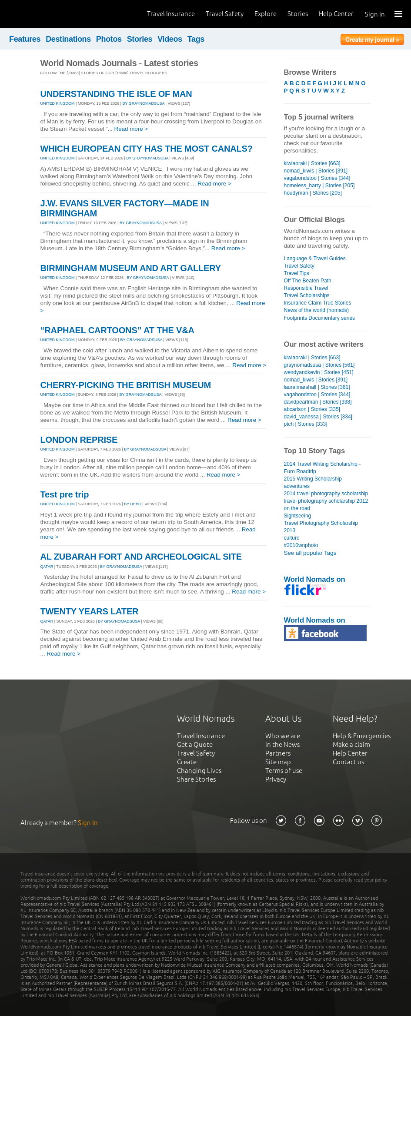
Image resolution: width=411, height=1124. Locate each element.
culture (292, 538)
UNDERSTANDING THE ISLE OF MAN (116, 94)
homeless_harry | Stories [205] (319, 185)
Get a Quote (195, 744)
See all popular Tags (310, 553)
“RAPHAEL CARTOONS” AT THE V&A (117, 330)
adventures (297, 486)
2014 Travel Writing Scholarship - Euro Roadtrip (322, 467)
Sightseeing (297, 516)
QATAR (46, 566)
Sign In (375, 14)
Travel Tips (296, 273)
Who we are (282, 735)
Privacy (275, 779)
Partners (278, 753)
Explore (265, 13)
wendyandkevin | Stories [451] (319, 372)
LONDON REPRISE (79, 439)
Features (24, 39)
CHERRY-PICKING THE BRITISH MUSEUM (125, 385)
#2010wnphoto (301, 545)
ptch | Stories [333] (305, 424)
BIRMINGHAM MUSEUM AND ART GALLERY (130, 268)
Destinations (68, 39)
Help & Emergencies (362, 735)
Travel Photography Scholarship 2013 (321, 527)
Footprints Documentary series (319, 318)
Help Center (336, 13)
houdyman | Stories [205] (313, 193)
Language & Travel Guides (315, 258)
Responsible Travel (306, 288)
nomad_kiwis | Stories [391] (316, 171)
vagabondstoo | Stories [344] (317, 178)
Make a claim (351, 744)
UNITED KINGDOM (57, 103)
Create (187, 762)
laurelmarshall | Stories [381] (317, 387)
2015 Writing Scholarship (313, 479)
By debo (132, 504)
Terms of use (283, 770)
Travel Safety (225, 13)
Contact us (348, 762)
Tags (195, 39)
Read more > (131, 129)
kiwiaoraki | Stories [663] (312, 163)
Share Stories (196, 779)
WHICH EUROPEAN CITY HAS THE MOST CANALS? (146, 148)
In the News (282, 744)
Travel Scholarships (307, 295)
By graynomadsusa (143, 103)
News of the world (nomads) (316, 310)
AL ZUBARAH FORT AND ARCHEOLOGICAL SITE (141, 556)
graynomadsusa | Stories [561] (319, 365)
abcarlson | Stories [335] (312, 409)
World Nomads (45, 14)
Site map (278, 762)
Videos (169, 39)
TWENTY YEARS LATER (89, 611)
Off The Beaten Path (307, 281)
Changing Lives (199, 770)
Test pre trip (64, 494)
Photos (109, 39)
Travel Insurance (171, 13)
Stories (297, 13)
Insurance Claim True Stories (317, 303)
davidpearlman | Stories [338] (318, 402)
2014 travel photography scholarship (326, 494)
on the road (297, 508)
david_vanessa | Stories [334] (318, 417)
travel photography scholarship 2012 (326, 501)
